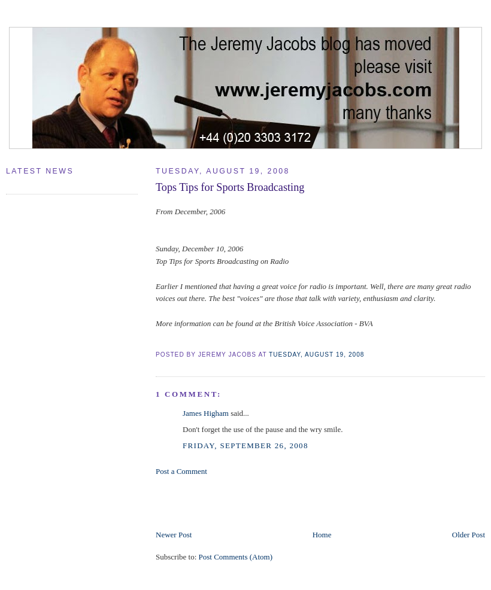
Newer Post (174, 534)
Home (322, 534)
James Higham (206, 413)
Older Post (468, 534)
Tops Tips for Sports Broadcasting (230, 187)
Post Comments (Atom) (236, 556)
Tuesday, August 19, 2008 (316, 354)
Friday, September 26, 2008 (245, 445)
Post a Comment (181, 471)
